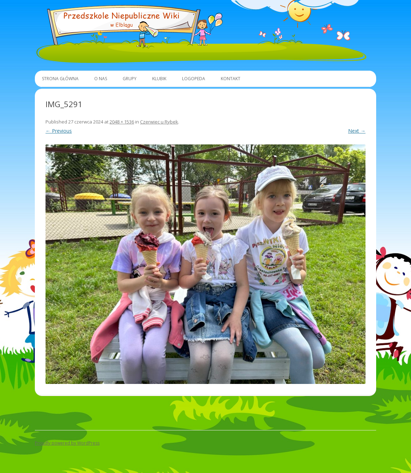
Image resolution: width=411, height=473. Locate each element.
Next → (356, 130)
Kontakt (230, 79)
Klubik (159, 79)
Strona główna (60, 79)
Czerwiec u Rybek (159, 122)
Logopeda (193, 79)
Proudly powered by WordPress (67, 443)
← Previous (59, 130)
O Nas (100, 79)
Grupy (130, 79)
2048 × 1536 (122, 122)
